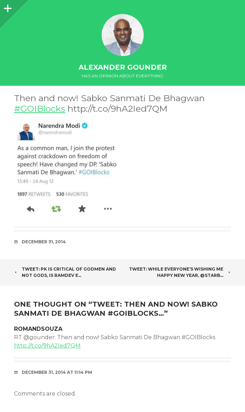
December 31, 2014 (44, 241)
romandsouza (38, 329)
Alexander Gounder (123, 67)
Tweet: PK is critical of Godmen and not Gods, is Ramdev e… (65, 272)
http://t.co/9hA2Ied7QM (47, 345)
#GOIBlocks (39, 108)
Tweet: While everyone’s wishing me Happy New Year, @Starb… (180, 272)
